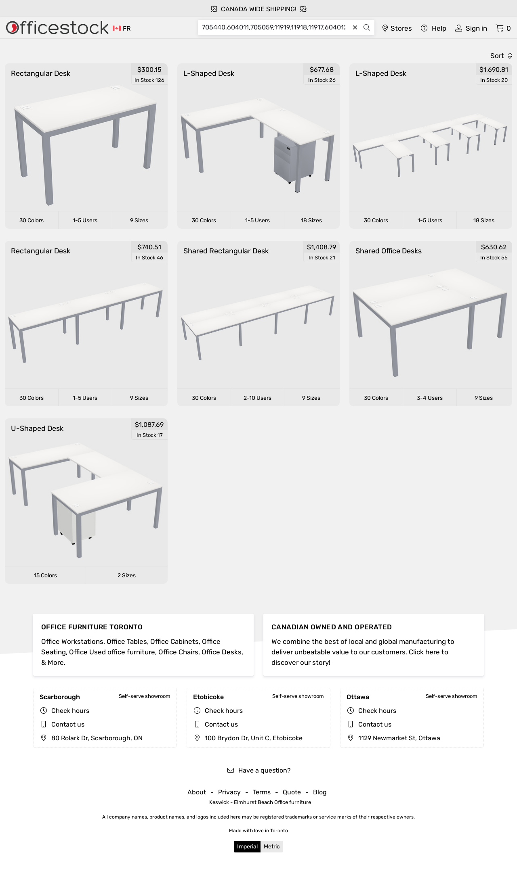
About (196, 792)
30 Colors (31, 220)
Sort (501, 56)
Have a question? (259, 770)
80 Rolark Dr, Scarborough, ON (91, 738)
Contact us (67, 724)
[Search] (276, 27)
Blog (320, 792)
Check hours (70, 710)
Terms (262, 792)
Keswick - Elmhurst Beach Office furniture (260, 802)
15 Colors (45, 575)
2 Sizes (127, 575)
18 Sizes (311, 220)
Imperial (247, 846)
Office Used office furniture (112, 652)
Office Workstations (72, 641)
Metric (272, 846)
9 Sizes (139, 220)
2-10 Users (257, 398)
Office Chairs (178, 652)
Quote (292, 792)
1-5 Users (85, 220)
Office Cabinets (174, 641)
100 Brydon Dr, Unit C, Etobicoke (248, 738)
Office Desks (222, 652)
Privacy (229, 792)
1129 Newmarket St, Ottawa (393, 738)
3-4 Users (430, 398)
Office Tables (127, 641)
